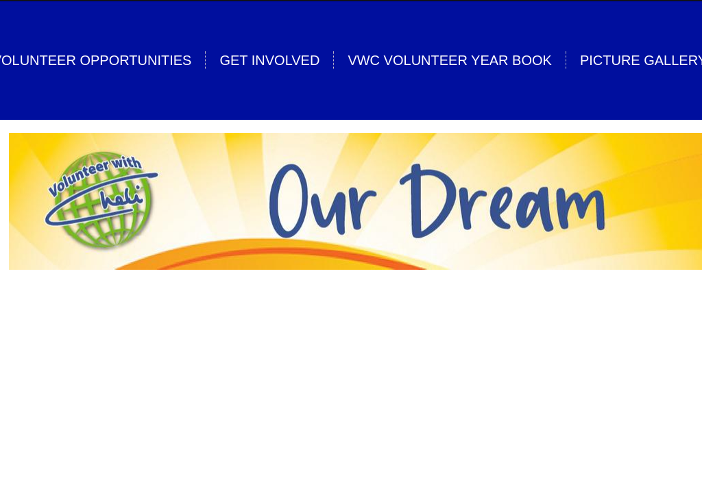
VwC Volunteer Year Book (449, 60)
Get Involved (269, 60)
